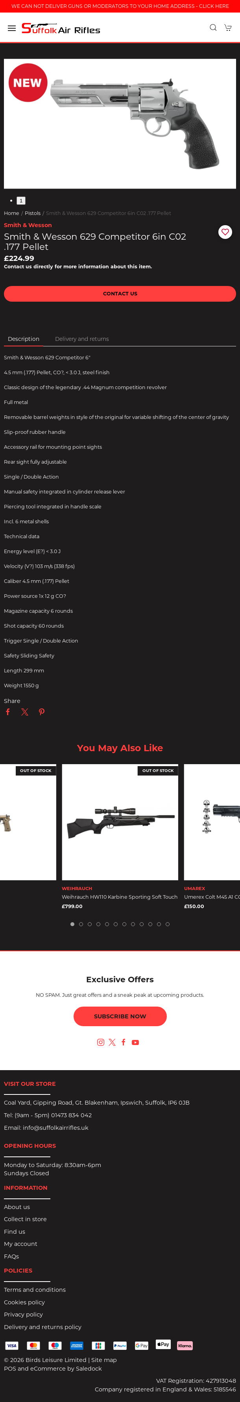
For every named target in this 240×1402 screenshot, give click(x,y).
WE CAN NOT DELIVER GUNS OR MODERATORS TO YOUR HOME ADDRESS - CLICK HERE (120, 6)
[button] (12, 28)
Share (12, 701)
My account (20, 1243)
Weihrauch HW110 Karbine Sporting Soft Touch (120, 897)
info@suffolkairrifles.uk (56, 1127)
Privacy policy (23, 1314)
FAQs (11, 1256)
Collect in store (25, 1219)
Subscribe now (120, 1016)
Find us (14, 1231)
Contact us (120, 294)
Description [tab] (23, 339)
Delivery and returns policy (42, 1327)
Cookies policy (24, 1302)
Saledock (89, 1368)
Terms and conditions (35, 1289)
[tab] (72, 924)
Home (11, 213)
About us (17, 1207)
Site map (104, 1360)
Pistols (33, 213)
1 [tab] (21, 201)
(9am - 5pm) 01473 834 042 (53, 1115)
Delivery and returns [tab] (82, 339)
